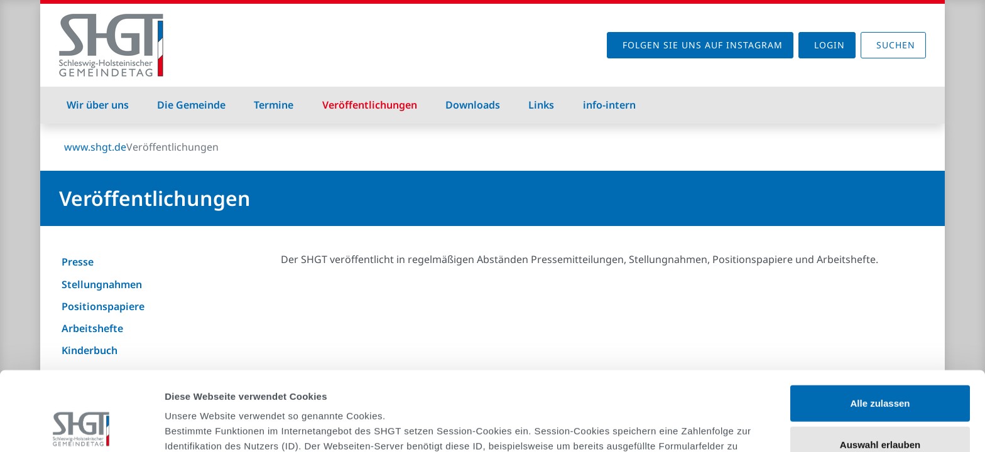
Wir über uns (98, 105)
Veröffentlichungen (369, 105)
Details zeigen (668, 427)
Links (541, 105)
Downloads (472, 105)
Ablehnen (880, 411)
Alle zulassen (880, 328)
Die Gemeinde (191, 105)
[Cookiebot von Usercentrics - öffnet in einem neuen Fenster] (81, 427)
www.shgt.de (95, 147)
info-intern (609, 105)
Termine (273, 105)
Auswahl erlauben (880, 370)
